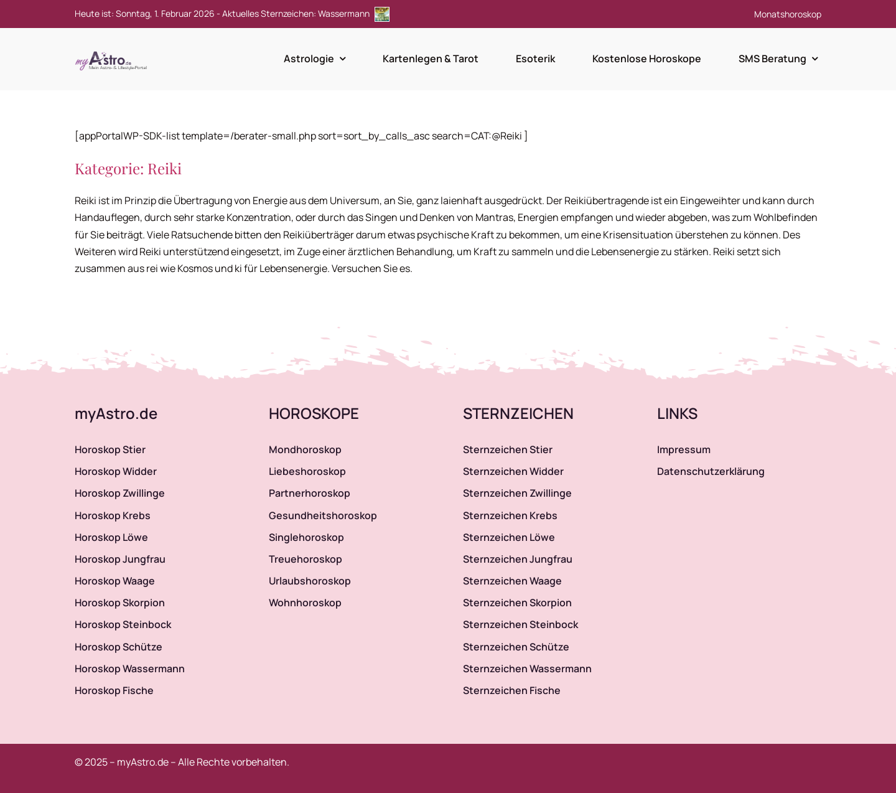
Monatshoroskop (787, 14)
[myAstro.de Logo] (113, 52)
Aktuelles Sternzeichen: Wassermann (306, 13)
